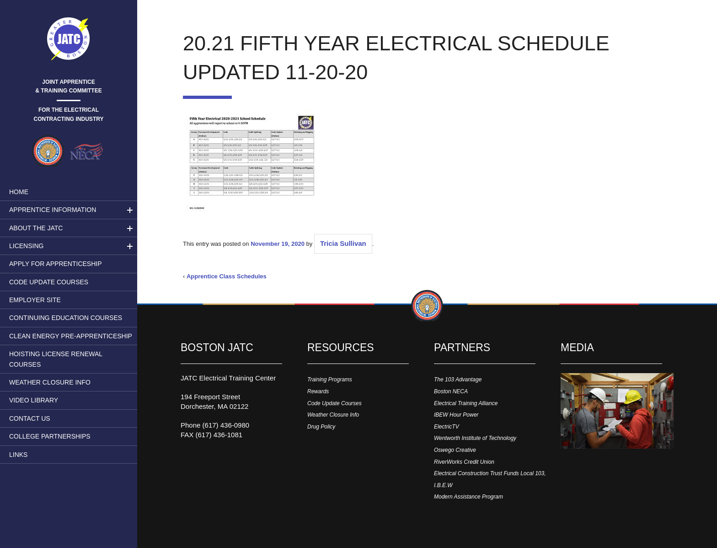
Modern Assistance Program (468, 497)
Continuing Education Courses (65, 317)
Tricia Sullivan (343, 243)
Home (18, 191)
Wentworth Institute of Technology (475, 438)
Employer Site (35, 300)
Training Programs (329, 379)
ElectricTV (446, 426)
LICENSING (26, 246)
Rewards (318, 391)
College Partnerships (50, 436)
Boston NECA (451, 391)
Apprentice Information (52, 209)
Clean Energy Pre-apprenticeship (70, 336)
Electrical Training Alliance (466, 403)
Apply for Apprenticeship (55, 263)
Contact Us (29, 418)
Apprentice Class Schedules (227, 276)
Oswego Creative (455, 450)
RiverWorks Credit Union (464, 462)
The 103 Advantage (458, 379)
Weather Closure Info (50, 382)
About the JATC (36, 228)
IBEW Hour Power (456, 415)
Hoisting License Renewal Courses (55, 359)
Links (18, 454)
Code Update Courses (48, 282)
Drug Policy (321, 426)
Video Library (33, 400)
